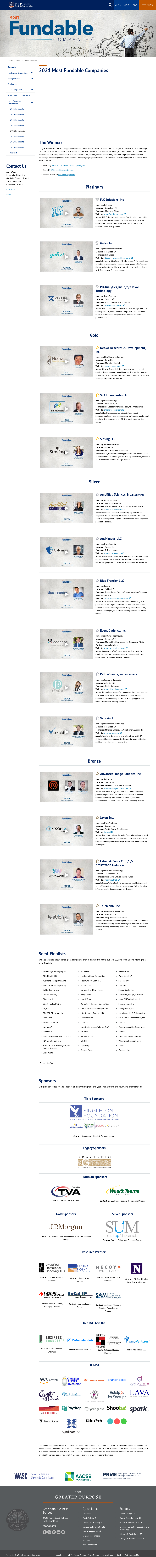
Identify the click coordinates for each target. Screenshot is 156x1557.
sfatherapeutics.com (113, 409)
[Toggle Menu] (147, 5)
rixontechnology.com (113, 305)
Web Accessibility (132, 1555)
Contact (13, 152)
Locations (86, 1513)
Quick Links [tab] (90, 1509)
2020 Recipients (17, 136)
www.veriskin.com (111, 733)
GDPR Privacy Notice (77, 1555)
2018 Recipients (17, 147)
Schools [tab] (125, 1509)
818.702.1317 (12, 189)
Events (12, 67)
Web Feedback (88, 1544)
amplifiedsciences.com (113, 509)
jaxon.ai (107, 832)
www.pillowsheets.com (114, 689)
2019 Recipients (17, 141)
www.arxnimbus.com (113, 553)
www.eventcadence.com (114, 648)
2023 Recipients (17, 120)
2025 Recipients (17, 109)
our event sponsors (66, 174)
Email (8, 194)
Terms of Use (107, 1555)
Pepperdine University (31, 1555)
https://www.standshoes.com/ (117, 258)
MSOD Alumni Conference (19, 95)
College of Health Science (131, 1538)
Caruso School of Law (129, 1518)
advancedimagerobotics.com (116, 788)
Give (135, 5)
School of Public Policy (129, 1534)
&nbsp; (66, 213)
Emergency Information (92, 1527)
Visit (126, 5)
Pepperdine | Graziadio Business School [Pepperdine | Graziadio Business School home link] (17, 3)
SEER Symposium (15, 89)
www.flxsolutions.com (113, 214)
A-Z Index (86, 1540)
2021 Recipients (17, 131)
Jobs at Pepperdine (90, 1531)
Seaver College (126, 1513)
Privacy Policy (59, 1555)
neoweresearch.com (112, 366)
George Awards (14, 78)
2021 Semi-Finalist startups (61, 170)
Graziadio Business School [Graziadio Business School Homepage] (131, 1522)
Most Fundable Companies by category (68, 165)
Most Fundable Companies (14, 102)
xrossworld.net (110, 880)
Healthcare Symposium (17, 73)
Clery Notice (93, 1555)
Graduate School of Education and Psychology (134, 1528)
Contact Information (91, 1535)
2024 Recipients (17, 114)
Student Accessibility (91, 1522)
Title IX (118, 1555)
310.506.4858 (50, 1526)
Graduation (12, 84)
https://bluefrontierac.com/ (116, 598)
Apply (118, 5)
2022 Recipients (17, 125)
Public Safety (88, 1518)
